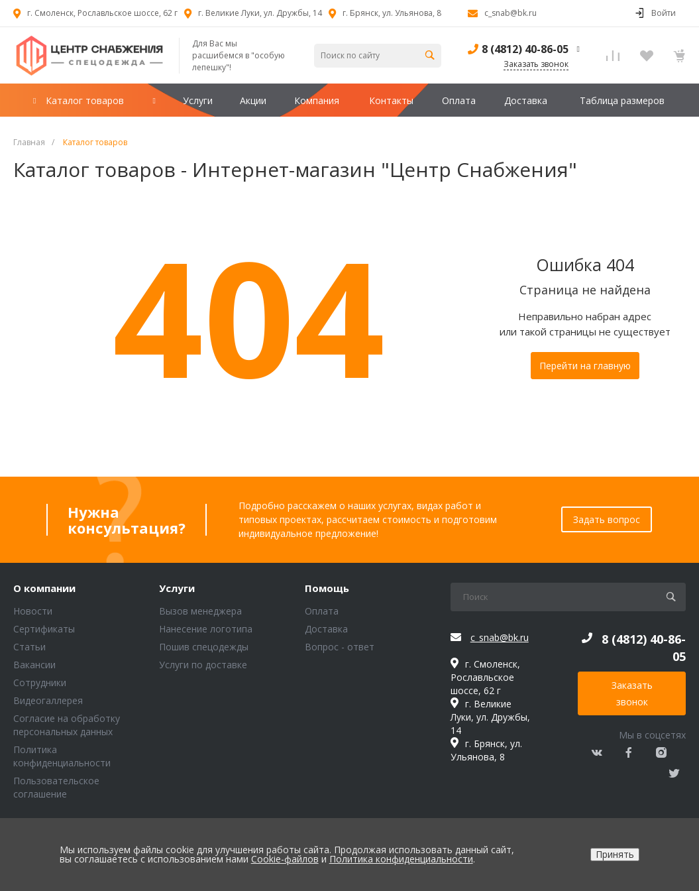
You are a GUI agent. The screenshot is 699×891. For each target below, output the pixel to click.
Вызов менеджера (200, 611)
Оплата (322, 611)
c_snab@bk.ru (510, 13)
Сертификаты (44, 629)
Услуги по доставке (203, 664)
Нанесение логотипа (205, 629)
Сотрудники (39, 682)
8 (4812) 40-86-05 (525, 49)
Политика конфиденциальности (62, 756)
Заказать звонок (632, 693)
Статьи (29, 646)
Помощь (327, 589)
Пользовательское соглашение (56, 787)
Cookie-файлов (285, 859)
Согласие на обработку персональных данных (66, 725)
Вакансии (34, 664)
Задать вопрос (606, 519)
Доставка (326, 629)
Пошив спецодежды (203, 646)
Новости (32, 611)
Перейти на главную (585, 365)
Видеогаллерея (48, 700)
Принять (615, 854)
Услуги (177, 589)
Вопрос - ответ (339, 646)
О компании (44, 589)
